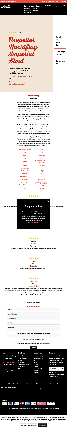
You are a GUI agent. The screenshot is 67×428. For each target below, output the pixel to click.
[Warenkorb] (64, 5)
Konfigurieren (42, 425)
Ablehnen (23, 425)
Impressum (36, 372)
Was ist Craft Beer (38, 368)
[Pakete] (38, 6)
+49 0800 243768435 (50, 1)
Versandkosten (30, 383)
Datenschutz (36, 370)
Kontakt (20, 360)
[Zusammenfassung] (33, 318)
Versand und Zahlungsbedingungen (23, 363)
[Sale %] (35, 8)
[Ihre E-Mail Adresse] (55, 369)
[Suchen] (56, 5)
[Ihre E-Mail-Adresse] (33, 314)
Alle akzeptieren (32, 425)
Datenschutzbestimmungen (31, 343)
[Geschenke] (27, 8)
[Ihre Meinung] (33, 328)
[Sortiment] (31, 6)
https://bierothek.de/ (33, 222)
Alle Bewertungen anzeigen (33, 302)
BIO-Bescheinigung (38, 356)
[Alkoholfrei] (27, 12)
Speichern (33, 347)
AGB (19, 368)
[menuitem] (25, 6)
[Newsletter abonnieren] (62, 369)
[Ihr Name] (33, 309)
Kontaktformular (7, 373)
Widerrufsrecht (21, 366)
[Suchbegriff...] (51, 5)
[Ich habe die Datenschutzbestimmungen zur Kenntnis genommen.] (17, 343)
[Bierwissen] (27, 10)
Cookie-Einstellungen (39, 358)
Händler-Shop (21, 356)
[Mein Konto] (60, 5)
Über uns (36, 366)
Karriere (35, 362)
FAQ (34, 360)
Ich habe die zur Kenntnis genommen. (34, 343)
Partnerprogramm (22, 358)
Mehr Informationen (51, 421)
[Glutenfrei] (35, 10)
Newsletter (36, 364)
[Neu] (25, 6)
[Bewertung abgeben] (33, 323)
